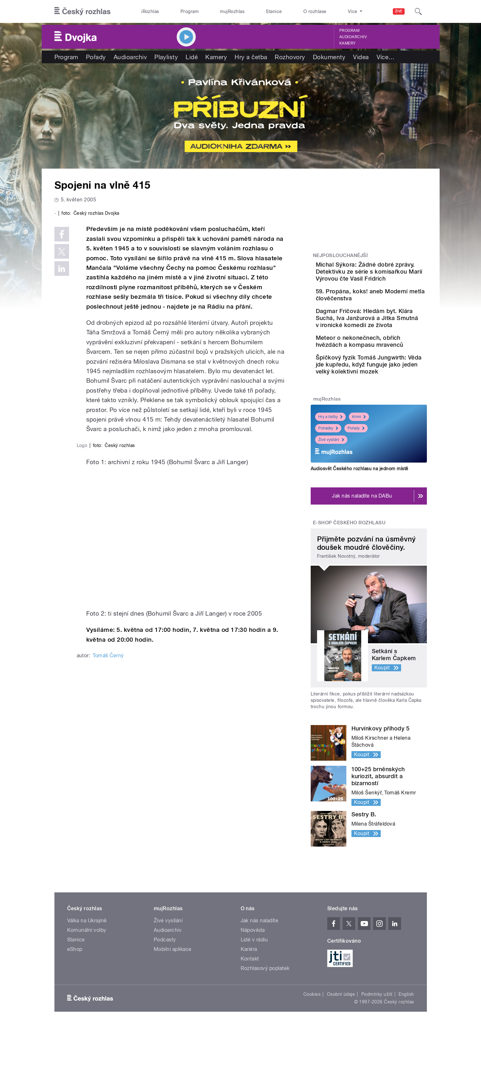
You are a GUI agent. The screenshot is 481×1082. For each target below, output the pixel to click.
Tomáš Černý (108, 913)
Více (386, 56)
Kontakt (250, 1014)
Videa (361, 56)
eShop (74, 1004)
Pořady (96, 56)
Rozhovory (290, 56)
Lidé (192, 56)
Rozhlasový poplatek (265, 1023)
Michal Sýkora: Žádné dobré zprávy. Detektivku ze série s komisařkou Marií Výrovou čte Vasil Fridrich (389, 275)
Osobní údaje (341, 1049)
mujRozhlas (232, 11)
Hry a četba (251, 56)
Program (189, 11)
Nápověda (253, 985)
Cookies (312, 1049)
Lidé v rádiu (254, 995)
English (406, 1049)
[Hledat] (418, 11)
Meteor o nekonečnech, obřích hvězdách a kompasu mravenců (384, 375)
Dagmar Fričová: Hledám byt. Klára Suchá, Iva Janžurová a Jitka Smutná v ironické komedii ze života (387, 341)
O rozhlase (315, 11)
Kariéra (249, 1004)
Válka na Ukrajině (87, 976)
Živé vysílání (331, 493)
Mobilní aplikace (173, 1004)
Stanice (274, 11)
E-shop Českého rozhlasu (349, 576)
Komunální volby (86, 985)
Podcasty (165, 995)
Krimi (359, 470)
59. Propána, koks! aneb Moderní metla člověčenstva (385, 305)
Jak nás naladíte (260, 976)
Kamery (347, 43)
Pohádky (328, 481)
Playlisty (166, 56)
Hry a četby (330, 470)
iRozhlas (150, 11)
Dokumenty (329, 56)
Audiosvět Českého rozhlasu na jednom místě (359, 521)
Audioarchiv (353, 37)
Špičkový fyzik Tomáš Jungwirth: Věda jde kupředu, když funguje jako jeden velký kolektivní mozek (388, 411)
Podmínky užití (377, 1049)
